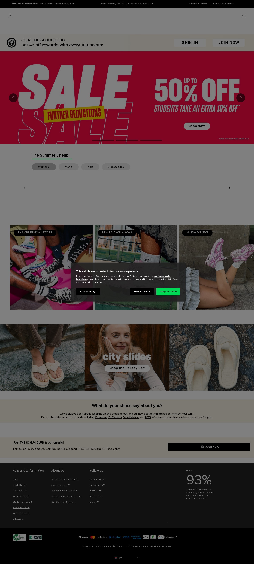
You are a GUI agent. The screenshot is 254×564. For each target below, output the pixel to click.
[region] (128, 282)
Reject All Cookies (142, 292)
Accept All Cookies (168, 292)
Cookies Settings (88, 292)
